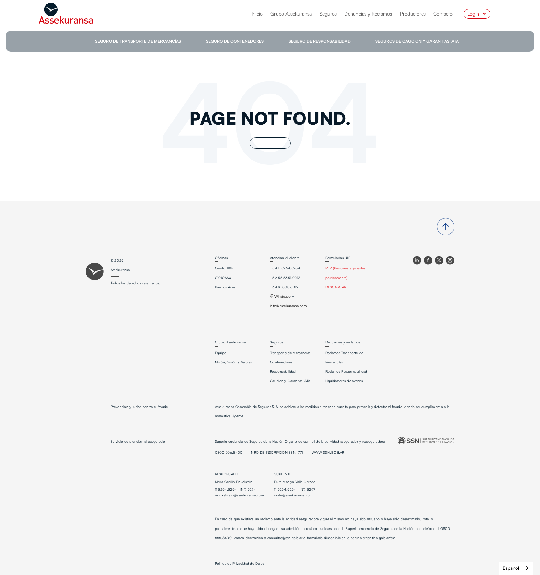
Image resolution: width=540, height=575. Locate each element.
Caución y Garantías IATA (290, 381)
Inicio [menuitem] (257, 14)
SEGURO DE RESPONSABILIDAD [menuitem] (320, 41)
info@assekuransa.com (288, 306)
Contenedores (281, 362)
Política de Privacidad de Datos (239, 563)
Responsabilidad (283, 371)
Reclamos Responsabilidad (346, 371)
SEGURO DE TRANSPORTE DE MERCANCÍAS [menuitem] (138, 41)
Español (511, 568)
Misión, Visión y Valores (233, 362)
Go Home (270, 143)
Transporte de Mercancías (290, 353)
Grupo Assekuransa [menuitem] (291, 14)
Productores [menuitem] (413, 14)
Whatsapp (280, 296)
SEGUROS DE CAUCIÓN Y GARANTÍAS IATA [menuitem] (417, 41)
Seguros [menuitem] (328, 14)
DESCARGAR (335, 287)
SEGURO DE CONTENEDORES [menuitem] (235, 41)
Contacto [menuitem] (443, 14)
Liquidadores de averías (344, 381)
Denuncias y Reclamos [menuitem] (368, 14)
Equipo (221, 353)
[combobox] (516, 568)
